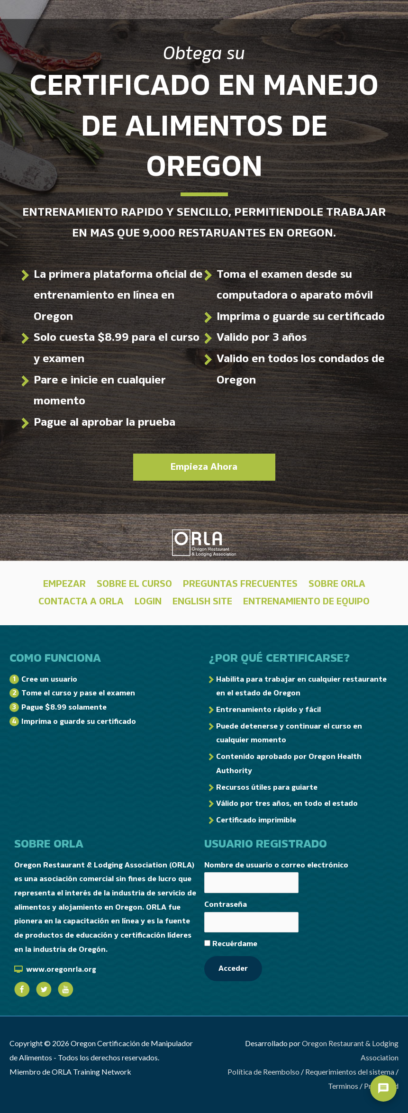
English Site (202, 601)
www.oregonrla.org (61, 969)
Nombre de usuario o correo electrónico (276, 865)
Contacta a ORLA (81, 601)
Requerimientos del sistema (349, 1071)
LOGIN (148, 601)
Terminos (342, 1085)
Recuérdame (230, 945)
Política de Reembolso (263, 1071)
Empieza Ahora (204, 467)
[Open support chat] (383, 1088)
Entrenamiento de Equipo (306, 601)
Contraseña (225, 905)
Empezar (64, 584)
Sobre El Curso (134, 584)
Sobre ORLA (336, 584)
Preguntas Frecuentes (240, 584)
